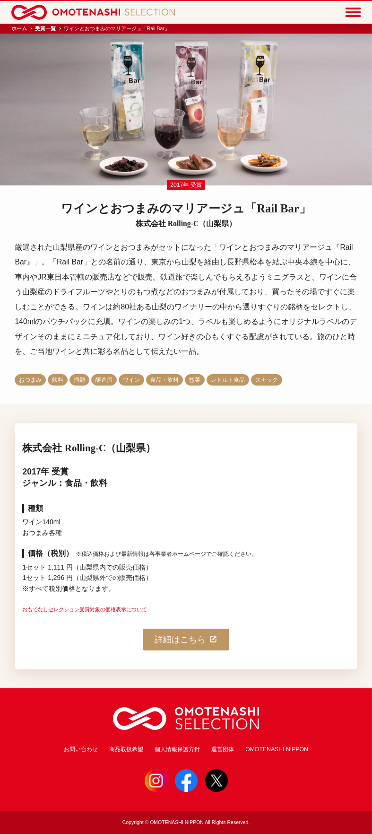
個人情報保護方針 (177, 749)
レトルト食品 (228, 380)
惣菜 (194, 380)
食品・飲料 (164, 380)
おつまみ (30, 380)
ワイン (131, 380)
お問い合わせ (81, 749)
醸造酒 (103, 380)
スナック (266, 380)
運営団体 (222, 749)
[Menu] (353, 12)
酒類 (79, 380)
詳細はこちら (186, 639)
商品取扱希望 (126, 749)
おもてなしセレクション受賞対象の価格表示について (84, 609)
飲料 (57, 380)
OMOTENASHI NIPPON (276, 749)
